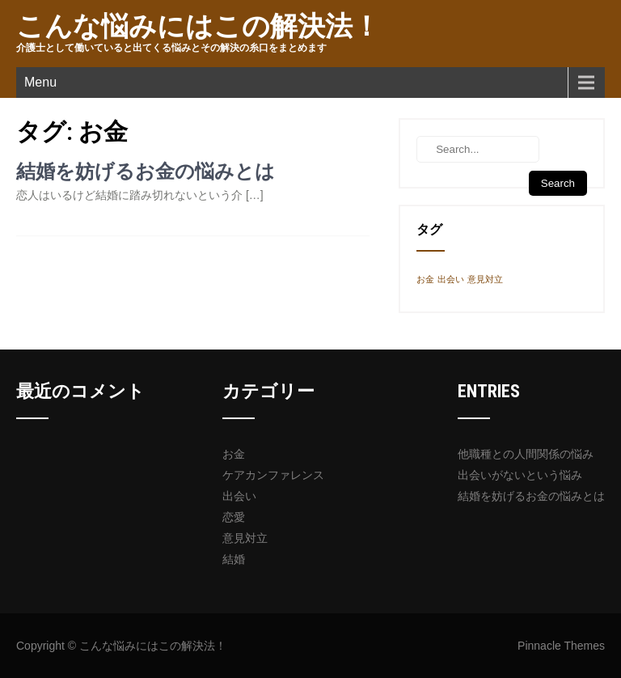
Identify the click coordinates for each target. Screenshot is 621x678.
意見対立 (245, 538)
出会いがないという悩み (520, 474)
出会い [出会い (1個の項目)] (450, 279)
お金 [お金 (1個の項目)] (425, 279)
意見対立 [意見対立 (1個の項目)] (485, 279)
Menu (40, 82)
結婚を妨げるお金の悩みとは (145, 171)
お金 (233, 453)
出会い (239, 495)
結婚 (233, 559)
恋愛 (233, 517)
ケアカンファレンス (273, 474)
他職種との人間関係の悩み (526, 453)
